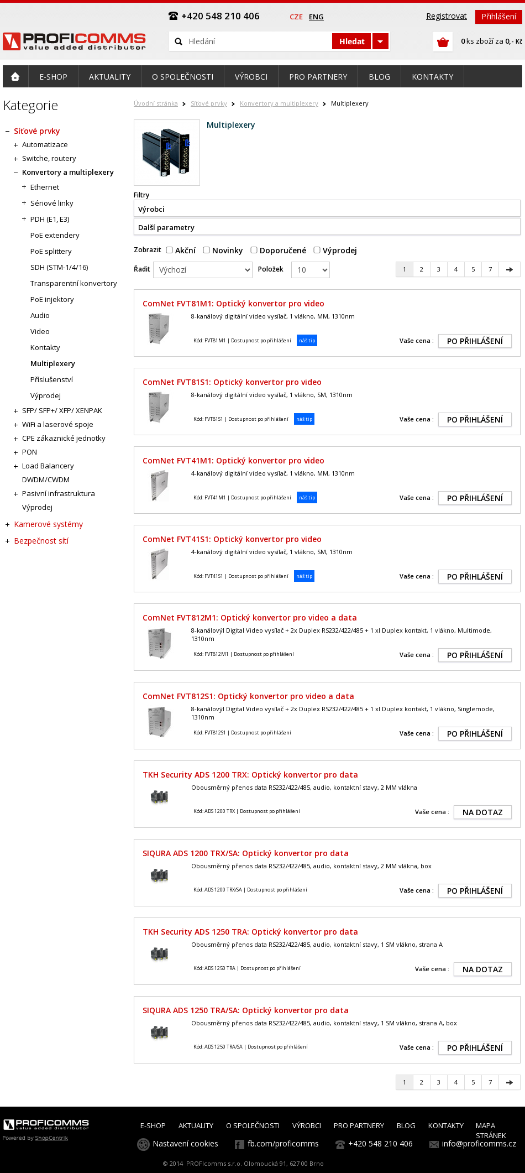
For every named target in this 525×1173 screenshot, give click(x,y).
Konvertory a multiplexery (279, 103)
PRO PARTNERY (359, 1125)
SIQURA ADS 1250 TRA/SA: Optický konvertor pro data (246, 1010)
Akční (181, 250)
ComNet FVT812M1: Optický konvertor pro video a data (250, 617)
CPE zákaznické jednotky (64, 438)
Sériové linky (52, 203)
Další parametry (166, 227)
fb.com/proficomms (283, 1143)
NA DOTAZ (483, 812)
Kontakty (45, 347)
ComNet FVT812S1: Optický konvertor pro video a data (248, 696)
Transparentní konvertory (73, 283)
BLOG (406, 1125)
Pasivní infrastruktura (58, 493)
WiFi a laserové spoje (57, 424)
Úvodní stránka (156, 103)
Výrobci (151, 209)
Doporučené (278, 250)
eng (316, 17)
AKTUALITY (196, 1125)
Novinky (223, 250)
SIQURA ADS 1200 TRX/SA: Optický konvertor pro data (246, 853)
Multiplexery (52, 363)
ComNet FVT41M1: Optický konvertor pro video (233, 460)
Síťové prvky (209, 103)
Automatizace (45, 144)
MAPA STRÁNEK (491, 1130)
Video (40, 331)
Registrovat (446, 16)
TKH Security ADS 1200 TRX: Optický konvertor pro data (250, 774)
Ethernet (44, 187)
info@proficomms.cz (479, 1143)
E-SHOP (153, 1125)
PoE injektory (52, 299)
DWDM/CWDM (46, 479)
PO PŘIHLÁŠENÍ (475, 341)
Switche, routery (49, 158)
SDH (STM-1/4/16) (59, 267)
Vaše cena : (417, 340)
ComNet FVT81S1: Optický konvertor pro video (232, 382)
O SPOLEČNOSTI (253, 1125)
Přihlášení (498, 16)
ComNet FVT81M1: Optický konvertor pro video (233, 303)
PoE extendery (55, 235)
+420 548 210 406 (380, 1143)
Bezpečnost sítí (41, 540)
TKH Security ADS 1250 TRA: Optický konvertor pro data (250, 931)
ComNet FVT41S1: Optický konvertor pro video (232, 539)
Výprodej (335, 250)
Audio (40, 315)
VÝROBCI (306, 1125)
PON (29, 452)
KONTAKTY (446, 1125)
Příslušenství (51, 379)
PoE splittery (51, 251)
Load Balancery (48, 466)
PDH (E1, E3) (49, 219)
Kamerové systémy (48, 524)
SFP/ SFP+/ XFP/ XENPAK (62, 410)
